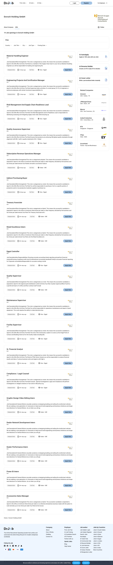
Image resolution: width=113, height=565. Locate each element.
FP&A (82, 135)
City (24, 45)
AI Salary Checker (85, 550)
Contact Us (49, 536)
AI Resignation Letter (86, 552)
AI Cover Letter (84, 547)
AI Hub (39, 3)
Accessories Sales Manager (18, 496)
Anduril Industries (86, 118)
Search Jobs (83, 534)
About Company (8, 27)
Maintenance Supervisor (16, 300)
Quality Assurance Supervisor (18, 129)
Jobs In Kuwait (97, 532)
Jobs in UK (96, 545)
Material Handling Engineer (17, 56)
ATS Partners (68, 536)
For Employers (101, 3)
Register (86, 3)
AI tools (31, 3)
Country (7, 45)
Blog (65, 544)
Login (74, 3)
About (47, 530)
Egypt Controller (13, 251)
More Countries (97, 550)
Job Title (16, 45)
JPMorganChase (85, 102)
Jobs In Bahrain (97, 536)
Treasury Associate (14, 202)
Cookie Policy (67, 563)
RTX (81, 126)
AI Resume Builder (85, 543)
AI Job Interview (84, 545)
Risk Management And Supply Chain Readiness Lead (28, 105)
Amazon (83, 94)
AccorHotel (84, 143)
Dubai (41, 167)
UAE (45, 167)
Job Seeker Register (86, 532)
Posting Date (41, 45)
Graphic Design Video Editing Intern (21, 398)
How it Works (50, 532)
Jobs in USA (96, 543)
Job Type (31, 45)
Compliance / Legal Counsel (18, 374)
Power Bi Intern (13, 471)
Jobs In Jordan (97, 541)
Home (5, 518)
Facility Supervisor (14, 325)
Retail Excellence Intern (16, 227)
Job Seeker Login (85, 530)
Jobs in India (97, 547)
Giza (41, 70)
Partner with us (68, 539)
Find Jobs (22, 3)
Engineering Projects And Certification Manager (26, 80)
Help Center (67, 546)
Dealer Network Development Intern (21, 423)
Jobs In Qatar (97, 534)
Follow (101, 27)
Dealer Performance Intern (17, 447)
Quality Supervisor (14, 276)
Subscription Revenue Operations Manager (24, 154)
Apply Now (68, 70)
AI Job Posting (68, 532)
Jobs (16, 27)
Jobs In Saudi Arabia (99, 530)
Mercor (82, 109)
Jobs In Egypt (97, 539)
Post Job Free (68, 530)
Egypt (45, 70)
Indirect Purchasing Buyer (17, 178)
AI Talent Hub (84, 539)
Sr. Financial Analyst (15, 349)
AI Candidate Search (70, 534)
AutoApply (83, 536)
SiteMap (48, 534)
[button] (76, 562)
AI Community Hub (85, 541)
